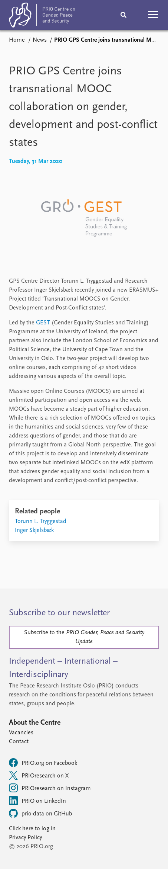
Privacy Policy (25, 838)
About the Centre (34, 723)
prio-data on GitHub (40, 813)
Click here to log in (32, 829)
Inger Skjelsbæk (34, 530)
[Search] (123, 15)
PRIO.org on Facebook (43, 762)
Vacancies (21, 733)
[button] (153, 15)
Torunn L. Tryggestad (40, 522)
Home (17, 40)
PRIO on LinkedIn (37, 800)
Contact (19, 742)
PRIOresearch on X (39, 775)
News (40, 40)
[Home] (42, 17)
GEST (43, 323)
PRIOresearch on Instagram (50, 787)
